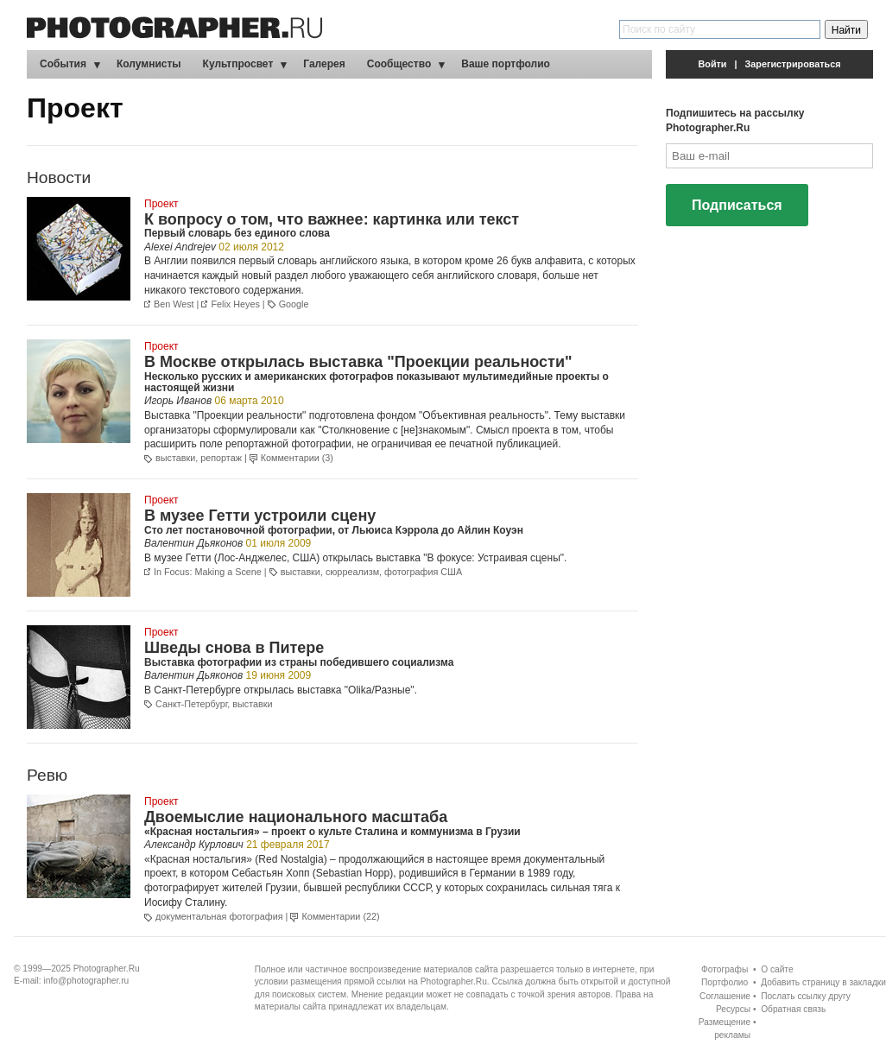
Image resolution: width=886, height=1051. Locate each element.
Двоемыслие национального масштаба (295, 817)
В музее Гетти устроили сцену (260, 515)
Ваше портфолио (505, 64)
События (63, 64)
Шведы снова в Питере (234, 647)
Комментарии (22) (340, 916)
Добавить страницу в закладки (823, 982)
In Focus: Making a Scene (208, 572)
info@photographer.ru (87, 980)
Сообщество (399, 64)
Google (294, 304)
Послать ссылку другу (806, 996)
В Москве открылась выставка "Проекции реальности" (358, 361)
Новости (59, 177)
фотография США (423, 572)
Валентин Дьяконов (193, 543)
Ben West (174, 304)
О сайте (777, 969)
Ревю (47, 775)
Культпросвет (238, 64)
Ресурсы (733, 1009)
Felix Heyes (235, 304)
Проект (161, 204)
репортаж (221, 458)
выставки (175, 458)
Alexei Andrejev (180, 247)
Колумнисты (149, 64)
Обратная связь (793, 1009)
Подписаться (737, 205)
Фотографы (724, 969)
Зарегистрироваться (793, 64)
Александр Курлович (194, 845)
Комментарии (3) (297, 458)
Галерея (324, 64)
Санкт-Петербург (191, 704)
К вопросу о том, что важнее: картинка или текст (331, 219)
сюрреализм (352, 572)
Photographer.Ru (106, 968)
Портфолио (724, 982)
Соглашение (724, 996)
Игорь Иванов (178, 401)
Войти (713, 64)
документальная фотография (219, 916)
